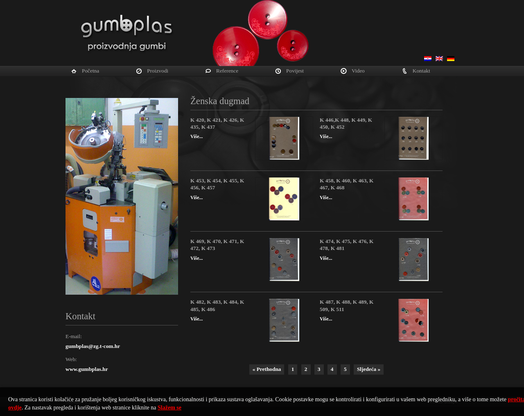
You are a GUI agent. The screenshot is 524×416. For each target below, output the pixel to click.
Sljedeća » (368, 369)
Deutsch (450, 58)
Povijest (295, 71)
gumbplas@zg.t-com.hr (93, 346)
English (439, 58)
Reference (227, 71)
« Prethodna (267, 369)
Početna (90, 71)
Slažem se (169, 408)
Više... (196, 136)
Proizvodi (157, 71)
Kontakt (421, 71)
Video (358, 71)
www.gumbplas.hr (87, 369)
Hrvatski (427, 58)
